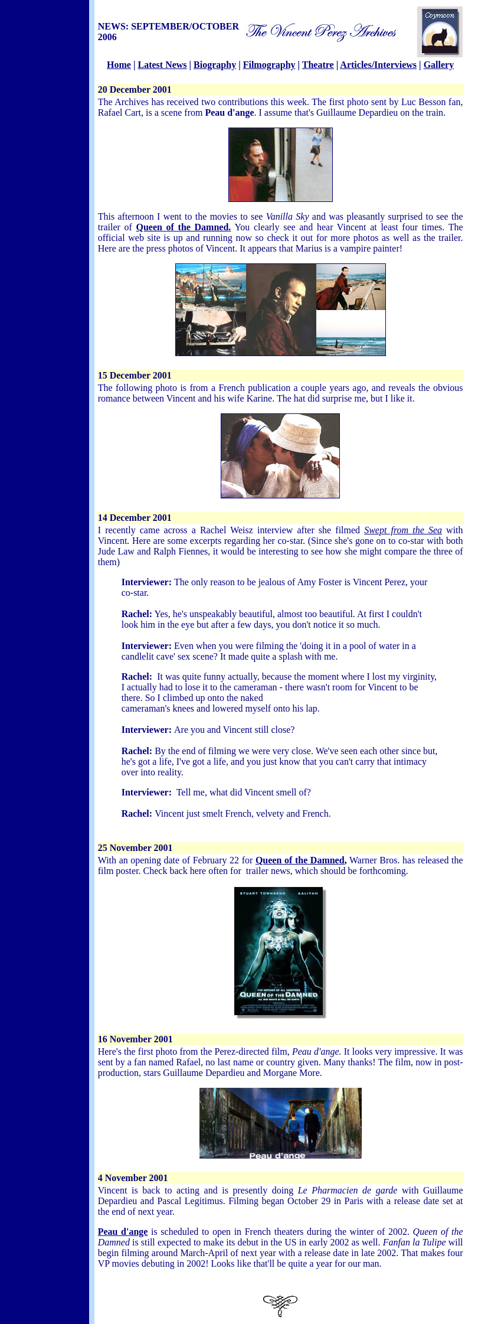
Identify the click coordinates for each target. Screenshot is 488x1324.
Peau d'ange (123, 1232)
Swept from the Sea (403, 530)
